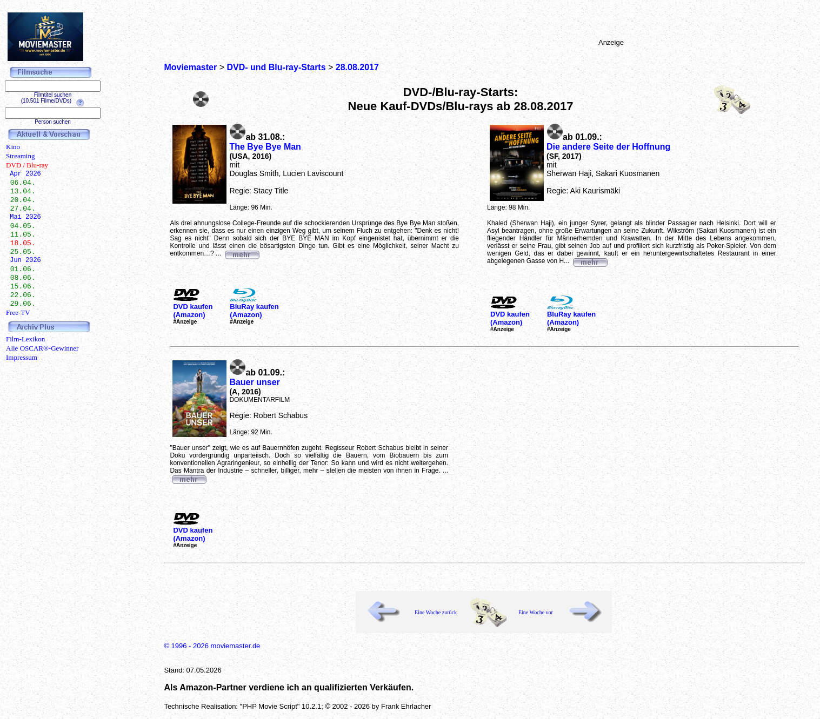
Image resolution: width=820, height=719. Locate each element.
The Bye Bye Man (265, 146)
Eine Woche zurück (436, 612)
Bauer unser (254, 382)
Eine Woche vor (535, 612)
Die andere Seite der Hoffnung (608, 146)
